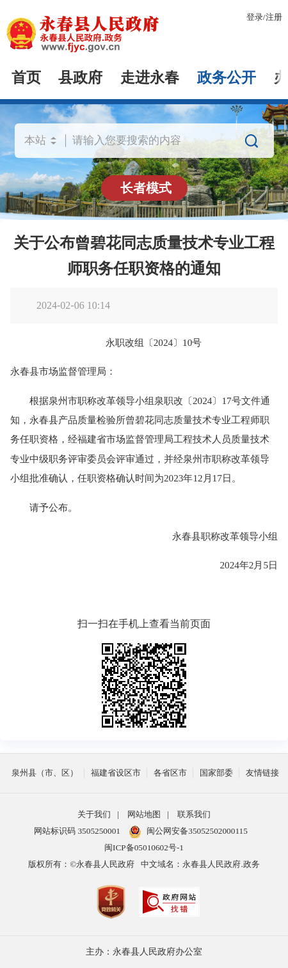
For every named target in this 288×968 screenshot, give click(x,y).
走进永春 (149, 78)
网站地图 (144, 814)
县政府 (80, 78)
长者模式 (146, 188)
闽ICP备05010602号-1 (144, 847)
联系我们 (194, 814)
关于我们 (94, 814)
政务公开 (226, 78)
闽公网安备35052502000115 (188, 831)
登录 (254, 17)
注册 (274, 17)
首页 (26, 78)
